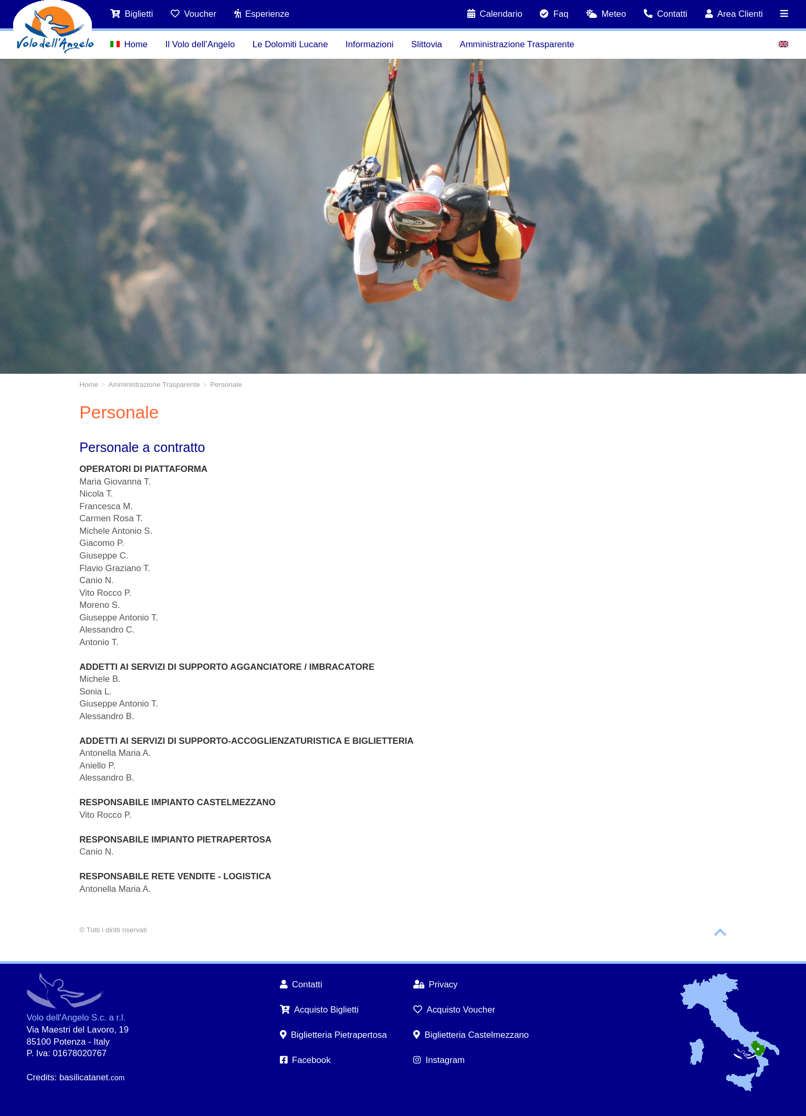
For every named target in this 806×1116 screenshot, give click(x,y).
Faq (554, 14)
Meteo (606, 14)
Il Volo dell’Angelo (200, 44)
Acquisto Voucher (454, 1010)
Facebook (305, 1060)
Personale (226, 384)
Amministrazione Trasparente (516, 44)
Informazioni (369, 44)
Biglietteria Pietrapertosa (333, 1035)
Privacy (435, 984)
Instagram (439, 1060)
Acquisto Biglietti (319, 1010)
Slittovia (426, 44)
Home (129, 44)
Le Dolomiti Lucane (290, 44)
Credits (40, 1077)
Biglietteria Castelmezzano (471, 1035)
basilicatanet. (91, 1077)
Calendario (494, 14)
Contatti (665, 14)
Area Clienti (734, 14)
